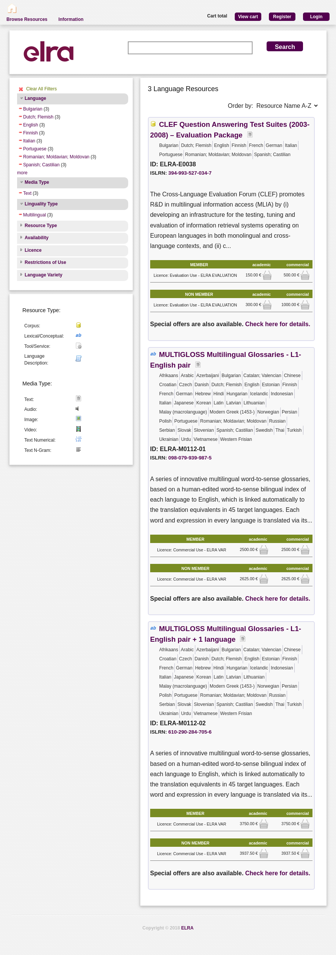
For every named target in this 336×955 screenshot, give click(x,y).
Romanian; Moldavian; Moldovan (56, 156)
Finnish (30, 133)
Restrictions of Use (45, 262)
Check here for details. (278, 324)
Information (70, 19)
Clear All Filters (41, 89)
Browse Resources (26, 19)
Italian (29, 141)
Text (27, 193)
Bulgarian (32, 109)
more (22, 172)
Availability (37, 237)
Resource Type (41, 225)
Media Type (37, 182)
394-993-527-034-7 (190, 173)
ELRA (187, 928)
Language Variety (43, 275)
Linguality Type (41, 204)
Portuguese (34, 149)
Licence (33, 250)
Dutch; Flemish (38, 117)
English (30, 125)
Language (35, 98)
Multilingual (34, 215)
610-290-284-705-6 (190, 732)
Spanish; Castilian (41, 164)
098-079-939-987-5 (190, 458)
